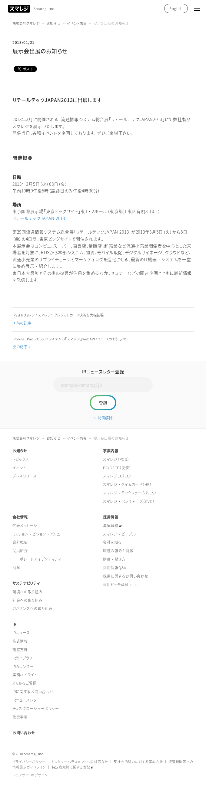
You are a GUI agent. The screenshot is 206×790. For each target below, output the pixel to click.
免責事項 (20, 717)
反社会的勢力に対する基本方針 (138, 761)
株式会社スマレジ (26, 23)
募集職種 (110, 525)
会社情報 (20, 517)
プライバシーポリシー (28, 761)
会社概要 (20, 542)
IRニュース (21, 632)
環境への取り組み (27, 592)
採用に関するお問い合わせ (125, 576)
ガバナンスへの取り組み (32, 608)
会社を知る (112, 542)
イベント (19, 467)
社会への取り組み (27, 600)
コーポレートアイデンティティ (36, 559)
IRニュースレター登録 (103, 372)
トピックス (20, 459)
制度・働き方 (114, 559)
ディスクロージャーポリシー (35, 708)
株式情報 (20, 641)
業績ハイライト (24, 674)
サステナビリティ (26, 583)
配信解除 (105, 418)
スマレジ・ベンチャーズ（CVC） (129, 501)
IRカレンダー (23, 666)
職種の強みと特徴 (118, 550)
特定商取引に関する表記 (71, 767)
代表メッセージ (25, 525)
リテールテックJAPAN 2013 (38, 218)
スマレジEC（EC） (117, 476)
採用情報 (110, 517)
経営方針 (20, 649)
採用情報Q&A (114, 567)
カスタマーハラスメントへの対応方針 (79, 761)
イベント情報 (77, 23)
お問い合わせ (23, 733)
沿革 (16, 567)
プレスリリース (24, 476)
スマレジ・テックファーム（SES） (129, 493)
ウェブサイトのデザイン (30, 775)
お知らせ (54, 23)
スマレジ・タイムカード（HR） (127, 484)
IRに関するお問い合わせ (33, 691)
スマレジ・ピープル (119, 534)
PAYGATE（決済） (117, 467)
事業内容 (110, 451)
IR (14, 624)
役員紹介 (20, 550)
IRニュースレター (26, 700)
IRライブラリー (24, 658)
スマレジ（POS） (116, 459)
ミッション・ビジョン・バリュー (38, 534)
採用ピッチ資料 (121, 584)
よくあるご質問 (24, 683)
